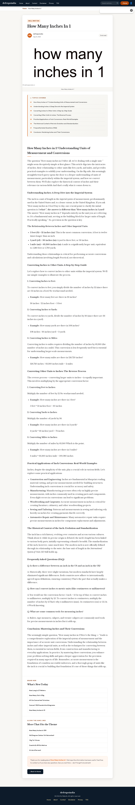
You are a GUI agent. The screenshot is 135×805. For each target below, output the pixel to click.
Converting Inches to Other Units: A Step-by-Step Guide (53, 111)
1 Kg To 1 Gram (34, 740)
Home (21, 3)
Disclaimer (43, 3)
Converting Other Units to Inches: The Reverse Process (52, 115)
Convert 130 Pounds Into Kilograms (42, 705)
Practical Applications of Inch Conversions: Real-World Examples (56, 119)
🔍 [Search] (117, 3)
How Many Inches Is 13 (37, 710)
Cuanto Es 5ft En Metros (38, 745)
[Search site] (110, 3)
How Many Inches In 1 (58, 760)
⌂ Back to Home (35, 771)
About (28, 3)
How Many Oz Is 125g (36, 695)
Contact (34, 3)
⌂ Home (124, 3)
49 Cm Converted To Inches (39, 700)
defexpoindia (9, 3)
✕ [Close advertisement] (131, 10)
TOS (57, 3)
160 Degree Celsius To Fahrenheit (41, 735)
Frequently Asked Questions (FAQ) (45, 128)
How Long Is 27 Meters (37, 690)
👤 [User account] (131, 3)
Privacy (51, 3)
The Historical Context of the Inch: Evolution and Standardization (56, 124)
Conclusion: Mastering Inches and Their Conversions (52, 132)
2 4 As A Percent (35, 750)
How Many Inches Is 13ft (37, 730)
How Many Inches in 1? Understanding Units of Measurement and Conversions (60, 102)
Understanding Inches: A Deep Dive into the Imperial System (54, 106)
